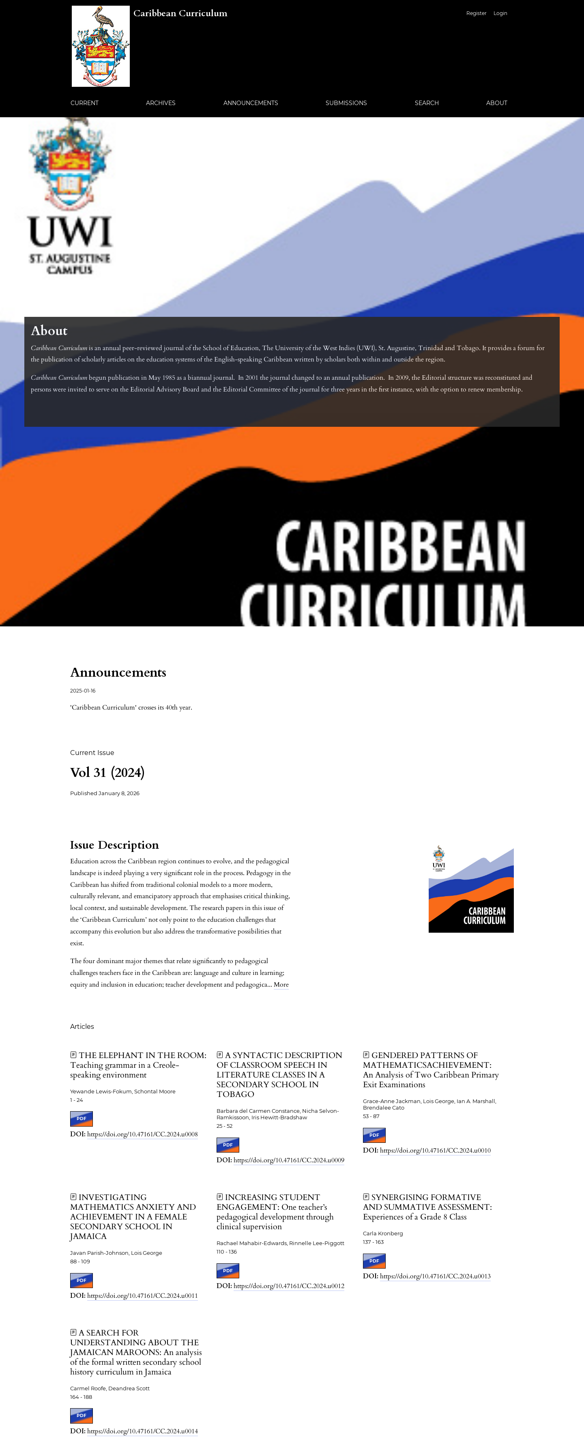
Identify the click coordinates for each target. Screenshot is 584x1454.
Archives (161, 103)
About (496, 103)
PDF (81, 1118)
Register (476, 13)
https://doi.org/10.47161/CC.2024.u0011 (142, 1295)
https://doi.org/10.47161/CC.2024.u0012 (289, 1286)
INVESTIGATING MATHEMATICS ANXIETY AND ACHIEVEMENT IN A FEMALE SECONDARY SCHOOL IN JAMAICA (133, 1217)
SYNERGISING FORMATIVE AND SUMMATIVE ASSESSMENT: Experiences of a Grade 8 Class (427, 1207)
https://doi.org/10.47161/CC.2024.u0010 (435, 1150)
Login (500, 13)
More (281, 984)
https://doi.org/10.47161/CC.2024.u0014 (142, 1431)
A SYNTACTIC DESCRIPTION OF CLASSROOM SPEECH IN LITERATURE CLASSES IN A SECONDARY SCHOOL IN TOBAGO (279, 1075)
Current (85, 103)
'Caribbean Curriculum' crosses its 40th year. (131, 707)
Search (427, 103)
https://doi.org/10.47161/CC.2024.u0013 (435, 1276)
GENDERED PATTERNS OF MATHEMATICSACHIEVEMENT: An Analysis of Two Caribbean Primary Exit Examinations (431, 1070)
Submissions (346, 103)
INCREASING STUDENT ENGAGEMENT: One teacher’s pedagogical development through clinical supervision (275, 1212)
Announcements (250, 103)
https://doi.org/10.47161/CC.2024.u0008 (142, 1134)
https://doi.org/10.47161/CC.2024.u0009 (289, 1160)
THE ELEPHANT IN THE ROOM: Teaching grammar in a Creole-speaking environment (138, 1065)
